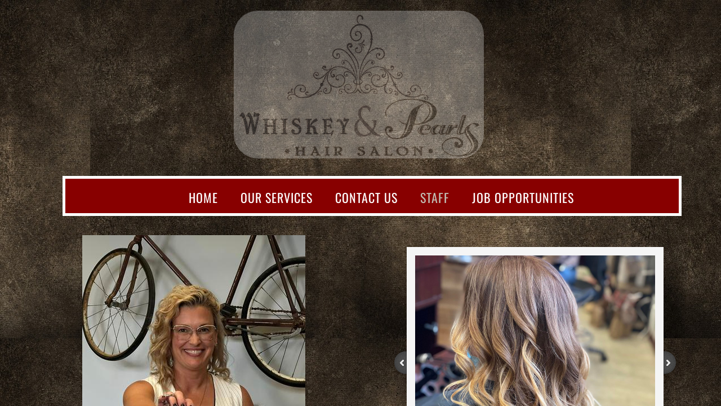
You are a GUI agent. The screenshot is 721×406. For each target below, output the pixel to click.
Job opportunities (523, 197)
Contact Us (366, 197)
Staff (434, 197)
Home (203, 197)
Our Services (277, 197)
